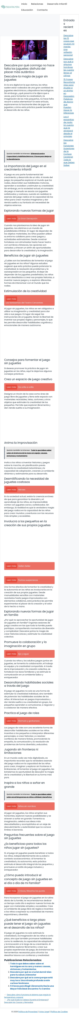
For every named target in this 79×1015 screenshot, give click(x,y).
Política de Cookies (59, 1011)
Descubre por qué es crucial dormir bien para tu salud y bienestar (30, 973)
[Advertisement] (29, 25)
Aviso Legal (44, 1011)
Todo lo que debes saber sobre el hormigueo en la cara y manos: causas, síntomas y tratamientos (30, 966)
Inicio (24, 3)
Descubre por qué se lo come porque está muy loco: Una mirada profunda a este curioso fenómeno (31, 980)
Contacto (42, 9)
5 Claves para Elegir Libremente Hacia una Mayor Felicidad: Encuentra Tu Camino (32, 987)
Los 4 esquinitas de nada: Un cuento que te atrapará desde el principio (69, 126)
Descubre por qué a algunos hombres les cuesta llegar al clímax (69, 67)
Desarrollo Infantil (57, 3)
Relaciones (37, 3)
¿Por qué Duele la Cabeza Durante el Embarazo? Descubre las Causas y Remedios (26, 1001)
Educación (27, 9)
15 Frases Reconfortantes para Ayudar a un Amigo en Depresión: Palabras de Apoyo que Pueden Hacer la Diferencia (69, 96)
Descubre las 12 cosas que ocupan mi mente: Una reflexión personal (69, 45)
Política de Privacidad (28, 1011)
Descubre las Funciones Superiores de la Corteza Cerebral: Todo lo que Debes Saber (69, 153)
